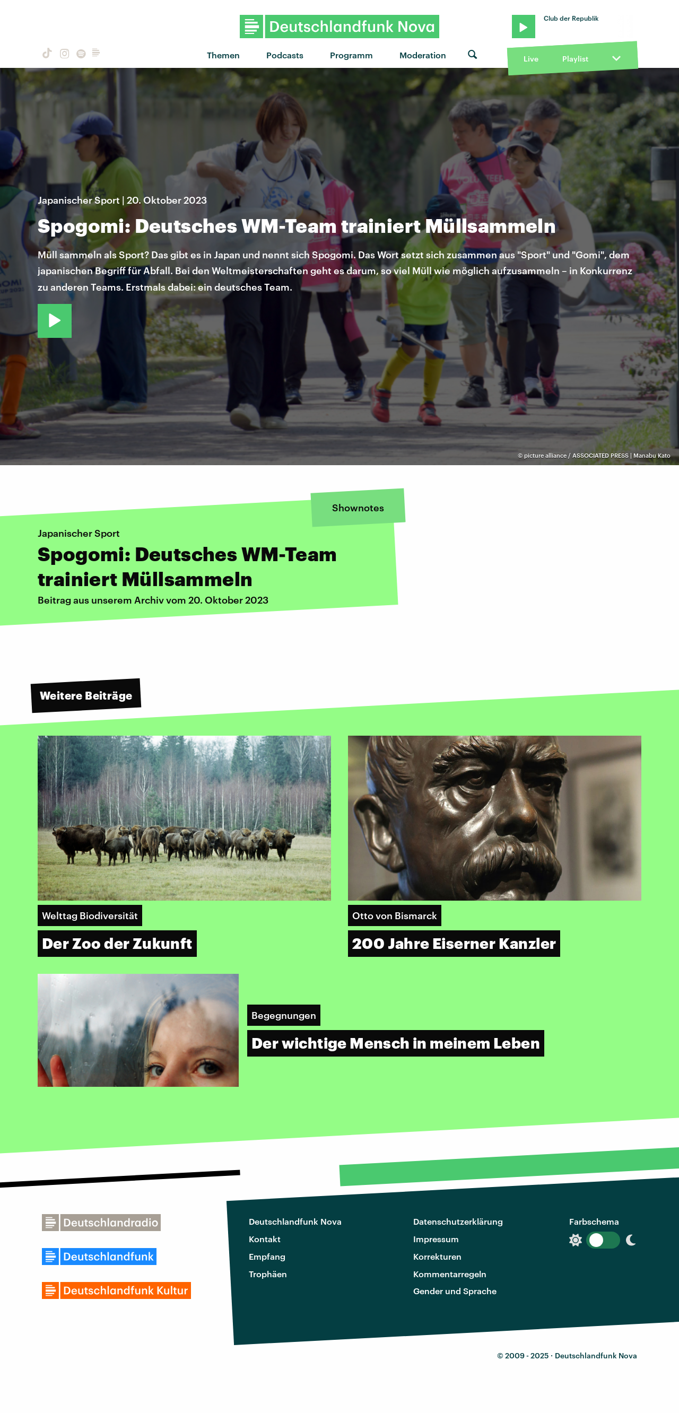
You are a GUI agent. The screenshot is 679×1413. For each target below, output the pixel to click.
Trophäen (268, 1274)
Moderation (422, 55)
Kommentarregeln (449, 1274)
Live (531, 58)
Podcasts (284, 55)
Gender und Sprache (455, 1291)
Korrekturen (437, 1256)
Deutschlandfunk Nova (295, 1221)
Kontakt (265, 1239)
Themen (223, 55)
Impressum (436, 1239)
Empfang (267, 1256)
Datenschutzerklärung (458, 1221)
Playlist (575, 58)
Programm (351, 55)
